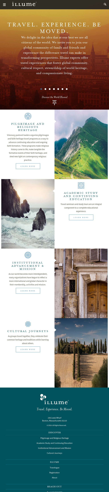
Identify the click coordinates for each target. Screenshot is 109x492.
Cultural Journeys (54, 453)
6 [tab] (62, 89)
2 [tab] (45, 89)
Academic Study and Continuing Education (55, 443)
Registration (54, 472)
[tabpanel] (54, 55)
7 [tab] (67, 89)
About (54, 477)
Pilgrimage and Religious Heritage (54, 438)
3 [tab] (50, 89)
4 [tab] (54, 89)
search (104, 4)
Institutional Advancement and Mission (54, 448)
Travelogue (54, 467)
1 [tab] (41, 89)
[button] (28, 166)
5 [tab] (58, 89)
